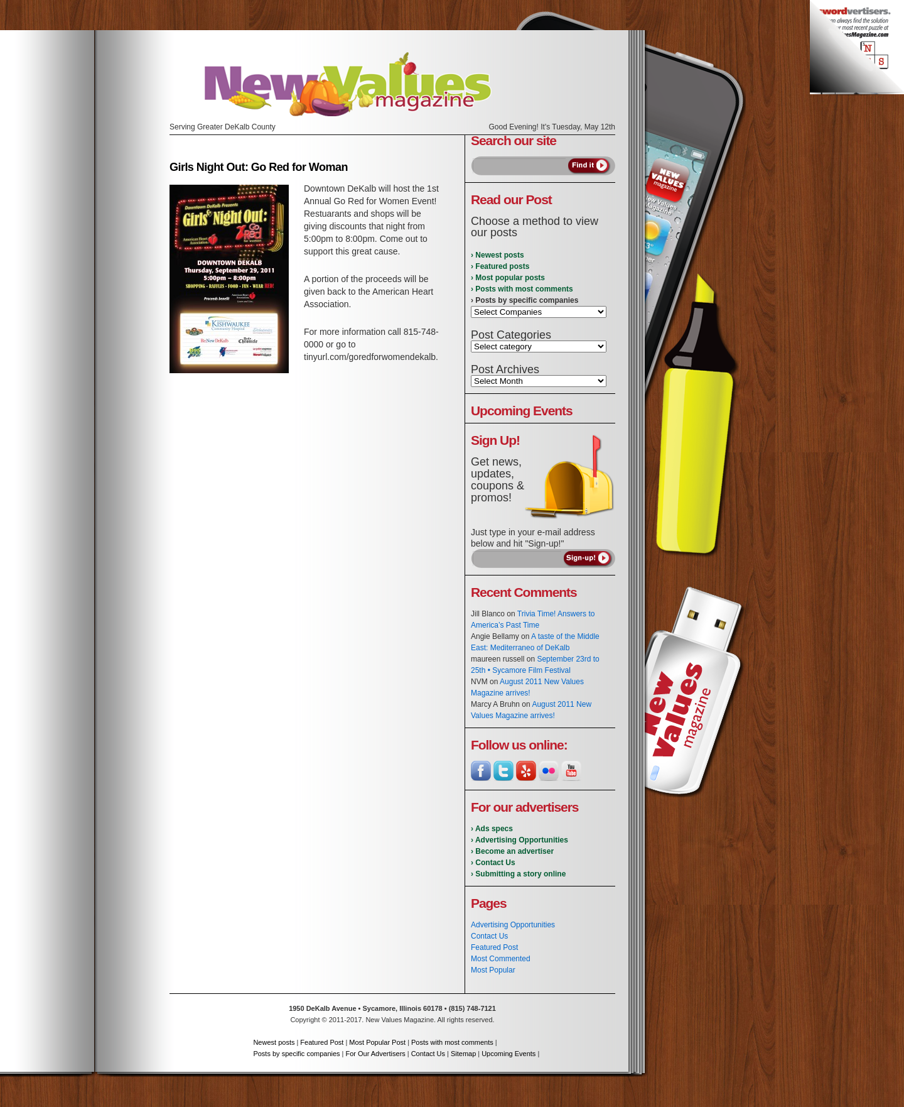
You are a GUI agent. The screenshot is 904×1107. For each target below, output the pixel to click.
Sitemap (463, 1053)
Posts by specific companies (296, 1053)
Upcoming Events (508, 1053)
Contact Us (489, 936)
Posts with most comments (452, 1042)
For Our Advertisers (375, 1053)
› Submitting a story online (518, 874)
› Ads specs (492, 828)
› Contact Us (493, 862)
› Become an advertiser (512, 851)
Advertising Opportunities (513, 924)
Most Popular (493, 970)
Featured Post (494, 947)
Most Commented (500, 958)
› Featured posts (500, 266)
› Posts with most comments (522, 289)
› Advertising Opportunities (519, 840)
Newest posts (273, 1042)
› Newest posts (497, 255)
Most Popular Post (377, 1042)
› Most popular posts (508, 277)
